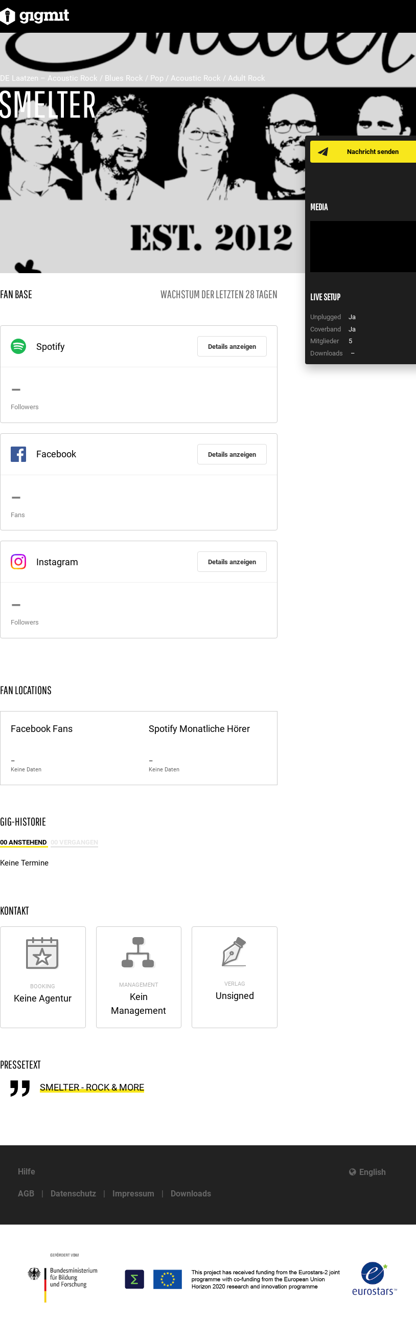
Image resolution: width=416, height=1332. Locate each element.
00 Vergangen (74, 842)
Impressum (133, 1193)
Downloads (191, 1193)
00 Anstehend (24, 842)
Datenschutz (73, 1193)
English (372, 1172)
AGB (26, 1193)
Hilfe (26, 1171)
